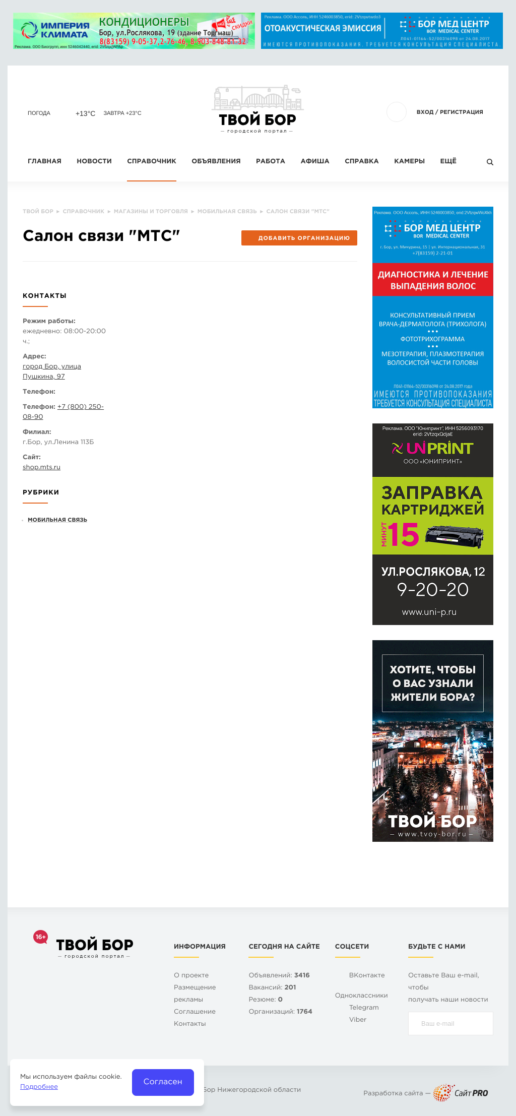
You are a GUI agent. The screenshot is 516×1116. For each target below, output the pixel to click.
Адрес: (34, 357)
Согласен (163, 1082)
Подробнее (39, 1087)
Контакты (190, 1024)
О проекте (191, 976)
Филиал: (37, 433)
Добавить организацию (299, 238)
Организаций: (280, 1012)
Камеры (409, 162)
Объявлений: (278, 976)
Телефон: (39, 392)
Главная (44, 162)
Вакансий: (272, 988)
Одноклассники (361, 996)
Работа (270, 162)
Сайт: (32, 458)
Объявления (215, 162)
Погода (39, 113)
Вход (425, 112)
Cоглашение (195, 1012)
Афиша (314, 162)
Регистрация (461, 112)
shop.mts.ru (41, 468)
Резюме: (265, 1000)
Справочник (151, 162)
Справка (361, 162)
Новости (94, 162)
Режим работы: (49, 322)
